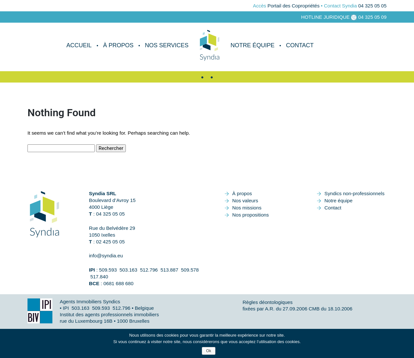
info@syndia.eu (106, 255)
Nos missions (246, 207)
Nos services (167, 45)
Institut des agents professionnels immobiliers (109, 314)
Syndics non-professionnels (354, 193)
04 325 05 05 (372, 5)
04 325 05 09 (372, 17)
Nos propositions (250, 215)
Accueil (79, 45)
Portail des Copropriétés (293, 5)
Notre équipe (253, 45)
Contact (300, 45)
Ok (208, 351)
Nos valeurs (245, 200)
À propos (118, 45)
